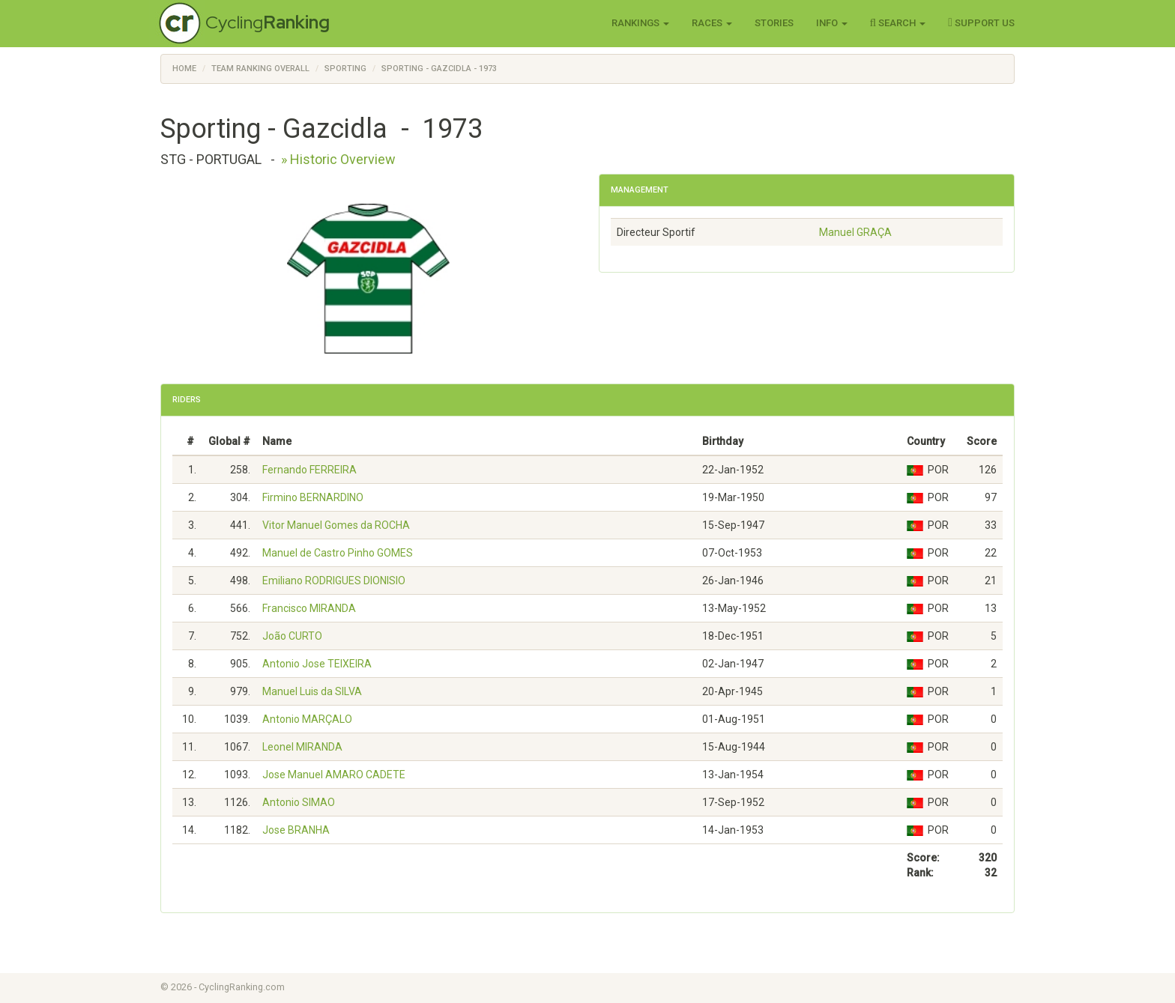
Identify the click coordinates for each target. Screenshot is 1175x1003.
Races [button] (712, 22)
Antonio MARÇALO (307, 719)
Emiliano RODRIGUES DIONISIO (333, 581)
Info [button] (832, 22)
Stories (774, 22)
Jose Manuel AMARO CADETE (333, 775)
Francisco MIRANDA (309, 608)
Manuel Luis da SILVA (312, 691)
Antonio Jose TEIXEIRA (317, 664)
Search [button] (898, 22)
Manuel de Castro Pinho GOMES (337, 553)
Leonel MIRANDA (302, 747)
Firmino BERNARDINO (312, 497)
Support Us (981, 22)
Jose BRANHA (296, 830)
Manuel (855, 232)
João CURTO (292, 636)
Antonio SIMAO (298, 802)
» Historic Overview (338, 159)
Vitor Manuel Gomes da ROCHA (336, 525)
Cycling (267, 22)
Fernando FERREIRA (309, 470)
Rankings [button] (640, 22)
